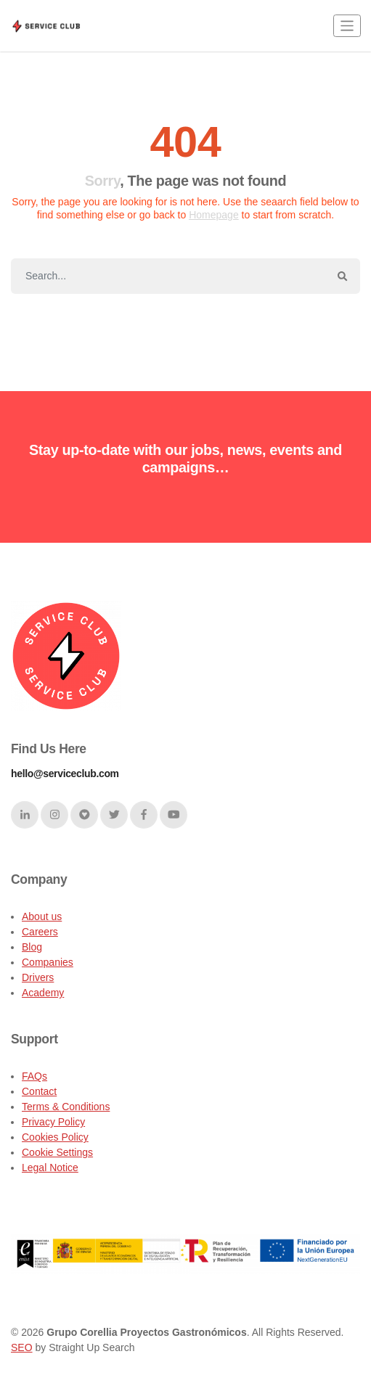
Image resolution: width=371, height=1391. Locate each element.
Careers (40, 931)
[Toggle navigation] (347, 26)
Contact (39, 1091)
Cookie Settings (57, 1152)
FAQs (34, 1076)
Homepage (214, 215)
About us (42, 916)
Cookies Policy (55, 1137)
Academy (43, 992)
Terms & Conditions (66, 1106)
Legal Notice (50, 1167)
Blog (32, 947)
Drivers (38, 977)
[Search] (168, 276)
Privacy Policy (53, 1122)
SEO (22, 1347)
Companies (47, 962)
